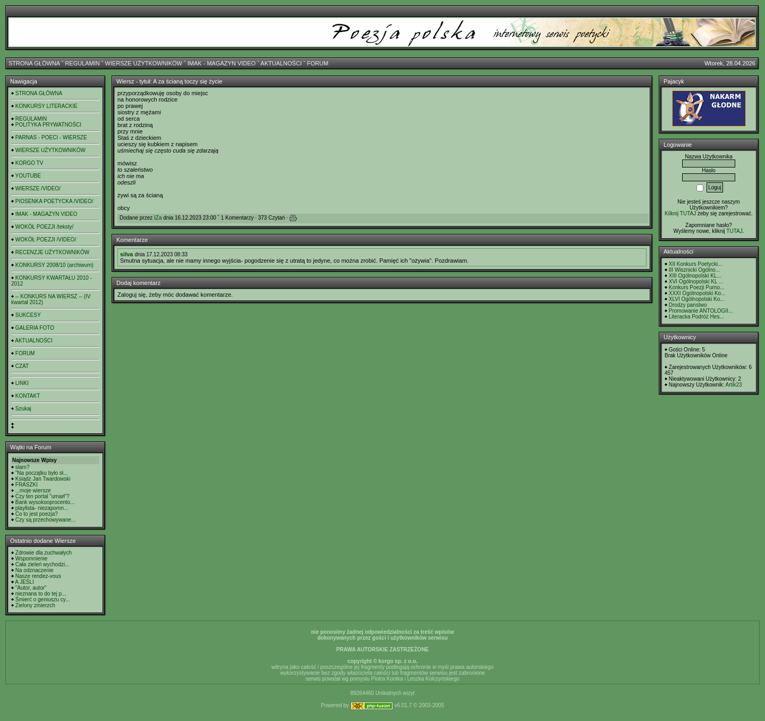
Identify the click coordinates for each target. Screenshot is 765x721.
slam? (22, 467)
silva (126, 254)
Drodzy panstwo (688, 305)
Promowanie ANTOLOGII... (701, 311)
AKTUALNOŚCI (281, 63)
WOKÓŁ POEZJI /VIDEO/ (45, 239)
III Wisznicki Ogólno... (694, 270)
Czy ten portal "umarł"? (42, 496)
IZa (158, 218)
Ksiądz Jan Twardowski (43, 479)
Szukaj (23, 409)
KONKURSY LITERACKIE (46, 106)
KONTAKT (27, 396)
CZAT (22, 366)
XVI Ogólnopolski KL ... (696, 281)
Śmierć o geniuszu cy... (42, 599)
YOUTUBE (28, 176)
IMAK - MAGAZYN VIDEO (222, 63)
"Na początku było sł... (41, 473)
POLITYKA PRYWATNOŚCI (48, 125)
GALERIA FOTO (34, 328)
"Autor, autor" (31, 588)
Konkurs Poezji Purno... (697, 287)
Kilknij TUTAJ (680, 213)
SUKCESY (28, 315)
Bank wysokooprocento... (45, 502)
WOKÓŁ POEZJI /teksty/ (44, 227)
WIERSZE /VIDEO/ (38, 188)
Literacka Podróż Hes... (696, 317)
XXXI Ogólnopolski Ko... (697, 293)
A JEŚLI (24, 582)
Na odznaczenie (34, 570)
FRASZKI (26, 485)
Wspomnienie (31, 558)
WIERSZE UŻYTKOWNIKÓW (143, 63)
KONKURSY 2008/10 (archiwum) (54, 265)
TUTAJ (734, 231)
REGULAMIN (82, 63)
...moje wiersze (33, 490)
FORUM (317, 63)
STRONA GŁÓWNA (34, 63)
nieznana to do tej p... (40, 594)
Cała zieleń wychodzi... (42, 564)
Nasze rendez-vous (38, 576)
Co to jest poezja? (36, 514)
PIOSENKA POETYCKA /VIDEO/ (54, 201)
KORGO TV (29, 163)
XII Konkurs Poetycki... (695, 264)
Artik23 (733, 385)
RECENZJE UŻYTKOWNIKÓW (52, 252)
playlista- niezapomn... (42, 508)
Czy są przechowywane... (45, 520)
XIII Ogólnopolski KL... (695, 276)
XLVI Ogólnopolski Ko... (697, 299)
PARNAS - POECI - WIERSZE (51, 137)
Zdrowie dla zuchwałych (43, 553)
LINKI (22, 383)
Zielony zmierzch (35, 605)
